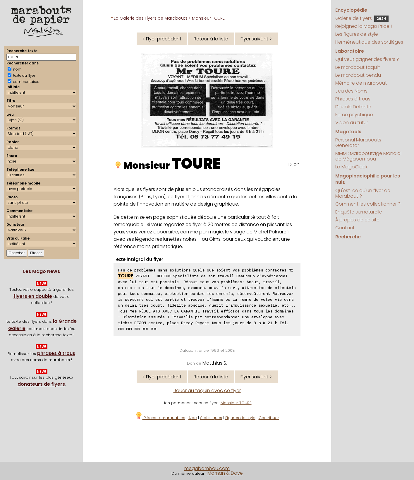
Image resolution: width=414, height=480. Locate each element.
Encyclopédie (351, 10)
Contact (345, 227)
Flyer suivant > (256, 38)
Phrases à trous (352, 98)
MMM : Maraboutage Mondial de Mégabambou (368, 156)
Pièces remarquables (160, 418)
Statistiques (211, 418)
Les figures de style (356, 34)
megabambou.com (207, 468)
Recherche (348, 236)
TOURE (196, 163)
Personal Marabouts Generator (358, 142)
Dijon (294, 164)
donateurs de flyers (41, 384)
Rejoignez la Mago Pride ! (363, 26)
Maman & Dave (225, 473)
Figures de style (240, 418)
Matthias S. (214, 363)
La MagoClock (351, 166)
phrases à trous (56, 353)
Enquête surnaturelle (358, 212)
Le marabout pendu (358, 75)
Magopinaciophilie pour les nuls (367, 179)
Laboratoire (349, 51)
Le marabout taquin (358, 67)
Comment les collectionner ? (368, 204)
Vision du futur (351, 122)
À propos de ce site (357, 219)
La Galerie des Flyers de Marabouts (151, 18)
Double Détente (353, 106)
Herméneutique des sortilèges (369, 42)
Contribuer (269, 418)
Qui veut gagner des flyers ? (367, 59)
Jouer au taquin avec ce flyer (207, 390)
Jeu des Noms (351, 91)
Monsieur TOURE (236, 403)
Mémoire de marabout (361, 83)
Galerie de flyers (362, 18)
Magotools (348, 131)
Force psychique (354, 114)
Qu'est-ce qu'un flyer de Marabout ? (362, 193)
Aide (192, 418)
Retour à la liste (211, 38)
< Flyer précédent (161, 38)
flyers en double (32, 296)
